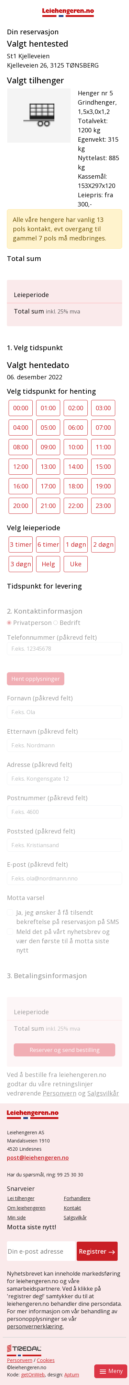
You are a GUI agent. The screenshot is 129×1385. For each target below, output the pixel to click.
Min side (16, 1217)
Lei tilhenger (20, 1198)
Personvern (19, 1360)
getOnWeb (33, 1374)
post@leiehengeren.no (38, 1157)
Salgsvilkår (75, 1217)
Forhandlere (77, 1198)
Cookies (46, 1360)
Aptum (71, 1374)
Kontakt (72, 1208)
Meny (111, 1371)
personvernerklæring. (35, 1326)
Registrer (97, 1251)
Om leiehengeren (26, 1208)
